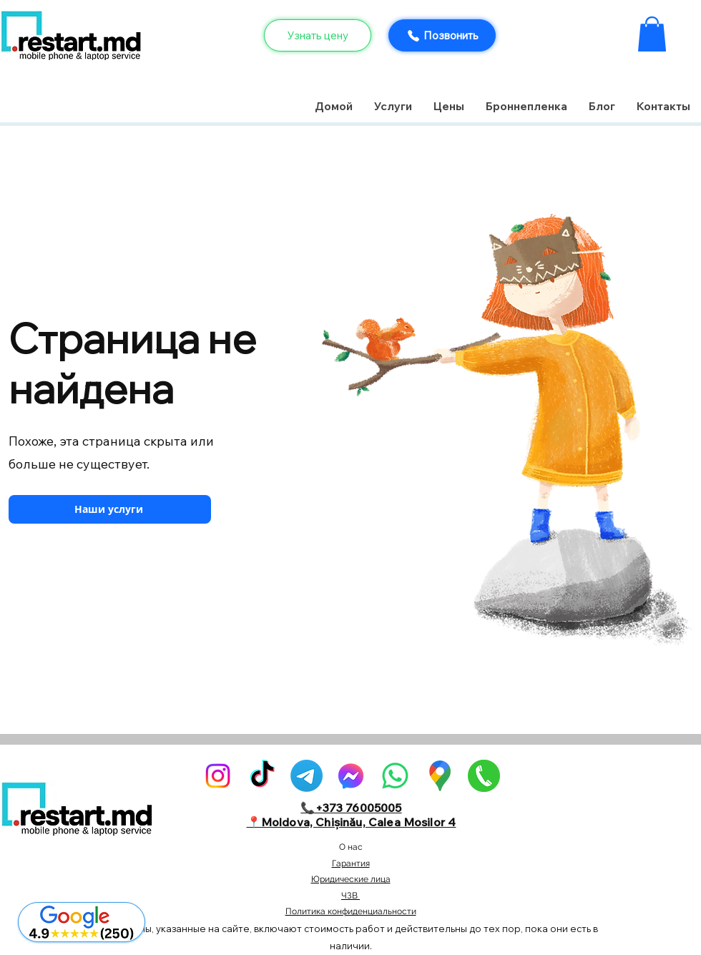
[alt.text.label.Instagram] (218, 776)
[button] (652, 34)
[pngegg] (484, 776)
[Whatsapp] (395, 776)
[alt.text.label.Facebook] (351, 776)
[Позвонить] (442, 35)
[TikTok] (262, 776)
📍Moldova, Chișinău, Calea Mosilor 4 (351, 822)
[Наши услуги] (110, 509)
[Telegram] (306, 776)
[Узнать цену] (317, 35)
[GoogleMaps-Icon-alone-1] (439, 776)
